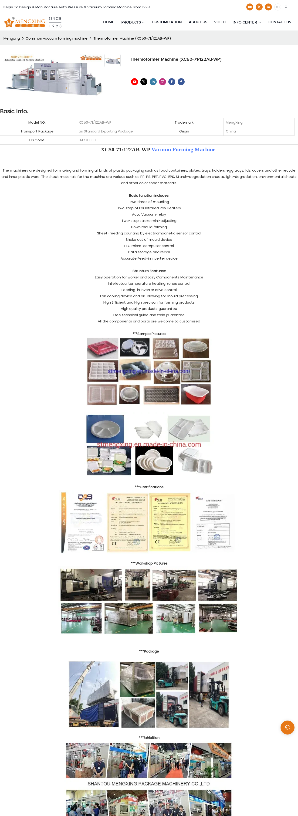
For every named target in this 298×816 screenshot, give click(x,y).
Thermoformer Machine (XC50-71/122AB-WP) (132, 38)
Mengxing (11, 38)
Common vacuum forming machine (57, 38)
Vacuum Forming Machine (183, 149)
